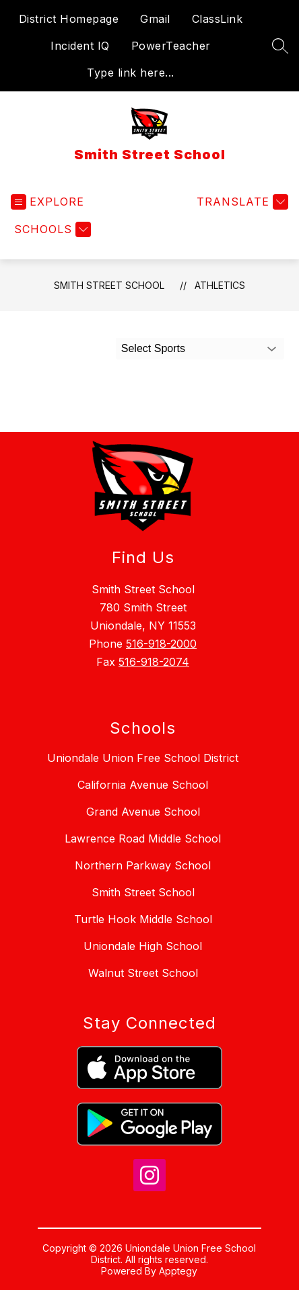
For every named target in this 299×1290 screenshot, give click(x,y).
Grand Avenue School (143, 811)
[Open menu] (47, 202)
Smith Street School (109, 285)
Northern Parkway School (143, 865)
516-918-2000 (161, 643)
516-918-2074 (154, 662)
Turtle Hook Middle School (143, 919)
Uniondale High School (143, 946)
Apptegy (178, 1271)
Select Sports (153, 348)
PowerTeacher (171, 45)
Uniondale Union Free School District (142, 758)
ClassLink (217, 19)
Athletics (220, 285)
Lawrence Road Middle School (143, 838)
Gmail (155, 19)
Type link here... (130, 72)
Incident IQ (80, 45)
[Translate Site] (240, 202)
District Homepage (69, 19)
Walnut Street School (143, 973)
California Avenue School (142, 784)
